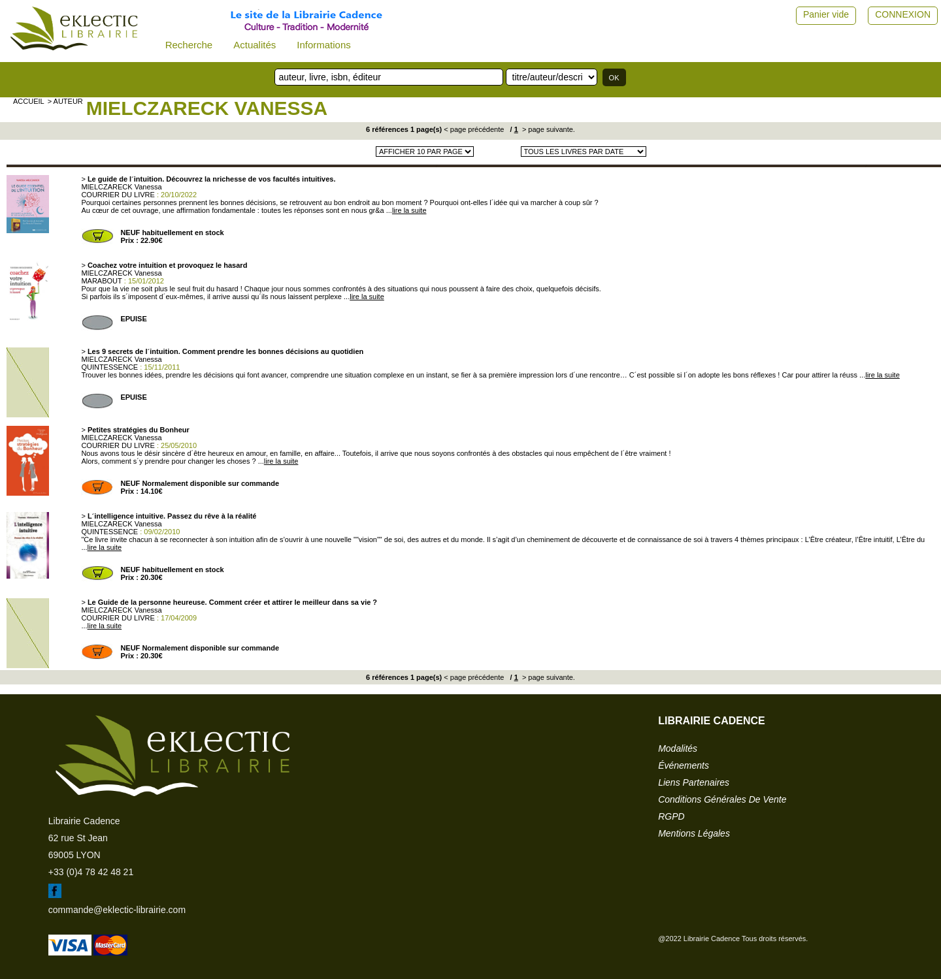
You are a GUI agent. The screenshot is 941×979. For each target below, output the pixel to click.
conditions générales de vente (722, 799)
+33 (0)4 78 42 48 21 (90, 872)
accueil (28, 101)
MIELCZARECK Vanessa (206, 108)
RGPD (671, 816)
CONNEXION (903, 14)
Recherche (189, 44)
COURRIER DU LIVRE (117, 195)
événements (683, 765)
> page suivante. (547, 129)
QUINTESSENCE (109, 367)
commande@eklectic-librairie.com (117, 910)
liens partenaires (693, 782)
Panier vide (826, 14)
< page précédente (474, 129)
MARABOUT (101, 281)
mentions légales (694, 833)
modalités (677, 748)
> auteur (65, 101)
